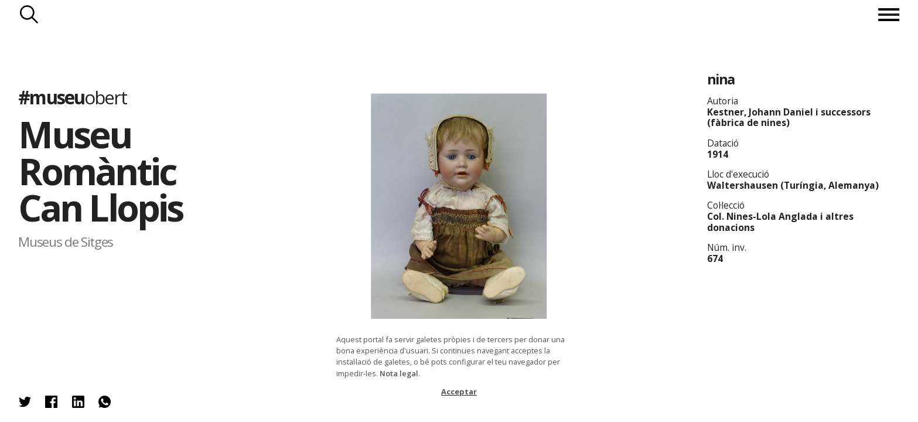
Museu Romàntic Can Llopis (100, 170)
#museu (72, 97)
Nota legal (399, 373)
